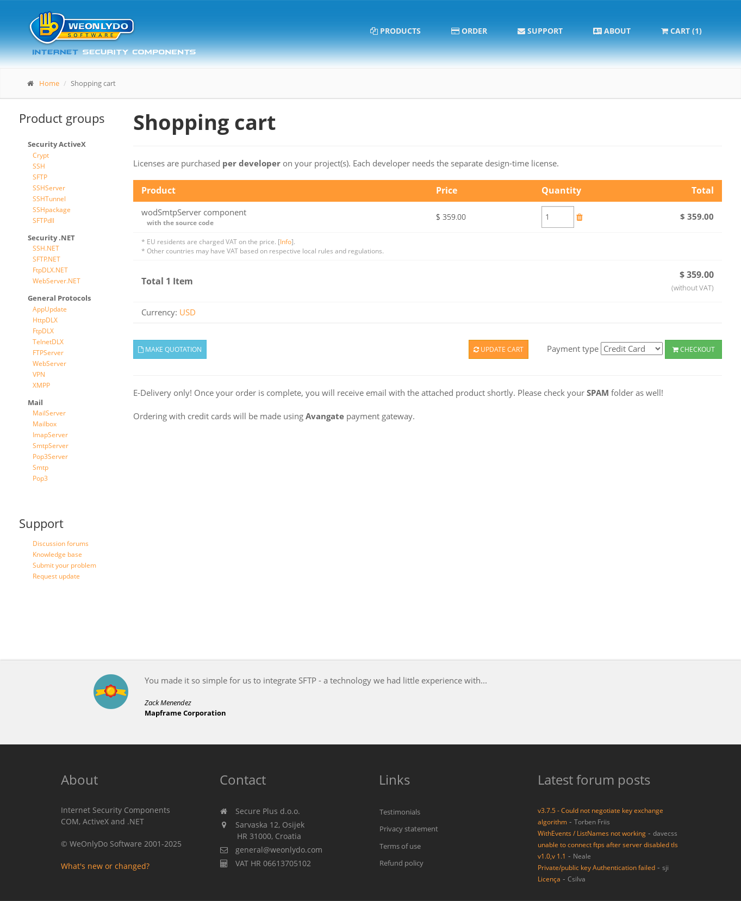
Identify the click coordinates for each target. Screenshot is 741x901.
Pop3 (40, 478)
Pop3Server (50, 456)
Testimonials (399, 812)
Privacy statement (408, 829)
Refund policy (401, 863)
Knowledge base (57, 554)
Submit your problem (64, 565)
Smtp (40, 467)
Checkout (693, 349)
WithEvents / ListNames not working (592, 833)
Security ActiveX (57, 144)
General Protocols (59, 298)
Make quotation (170, 349)
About (612, 31)
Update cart (499, 349)
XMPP (41, 385)
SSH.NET (46, 248)
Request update (56, 576)
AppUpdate (50, 309)
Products (395, 31)
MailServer (49, 413)
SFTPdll (43, 220)
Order (469, 31)
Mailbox (45, 423)
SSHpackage (52, 209)
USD (187, 312)
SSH (39, 166)
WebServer (49, 363)
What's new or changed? (105, 866)
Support (540, 31)
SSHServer (49, 187)
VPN (39, 374)
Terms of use (400, 846)
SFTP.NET (46, 259)
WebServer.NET (56, 280)
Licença (549, 878)
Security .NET (51, 238)
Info (285, 241)
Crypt (41, 155)
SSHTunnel (49, 198)
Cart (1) (681, 31)
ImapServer (50, 434)
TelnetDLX (48, 341)
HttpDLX (45, 320)
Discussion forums (61, 543)
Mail (35, 402)
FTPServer (48, 352)
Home (49, 83)
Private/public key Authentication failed (596, 867)
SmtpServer (51, 445)
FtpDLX (43, 330)
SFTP (40, 177)
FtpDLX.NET (50, 270)
